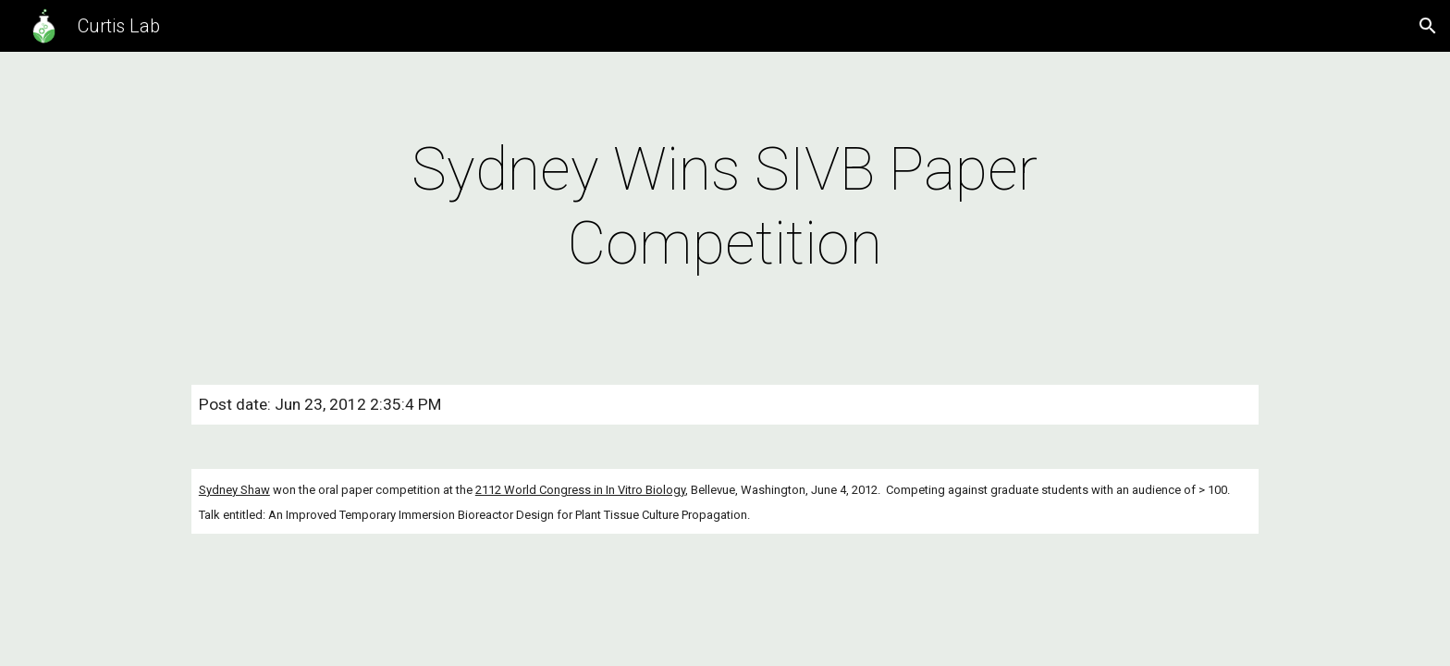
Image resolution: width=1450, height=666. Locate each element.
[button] (1428, 26)
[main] (725, 207)
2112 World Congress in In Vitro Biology (580, 490)
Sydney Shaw (234, 490)
